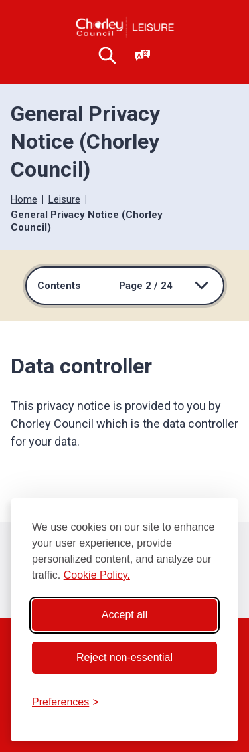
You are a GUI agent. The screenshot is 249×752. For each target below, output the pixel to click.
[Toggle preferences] (65, 702)
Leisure (64, 199)
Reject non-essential (124, 657)
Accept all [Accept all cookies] (124, 614)
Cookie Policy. (97, 575)
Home (24, 199)
